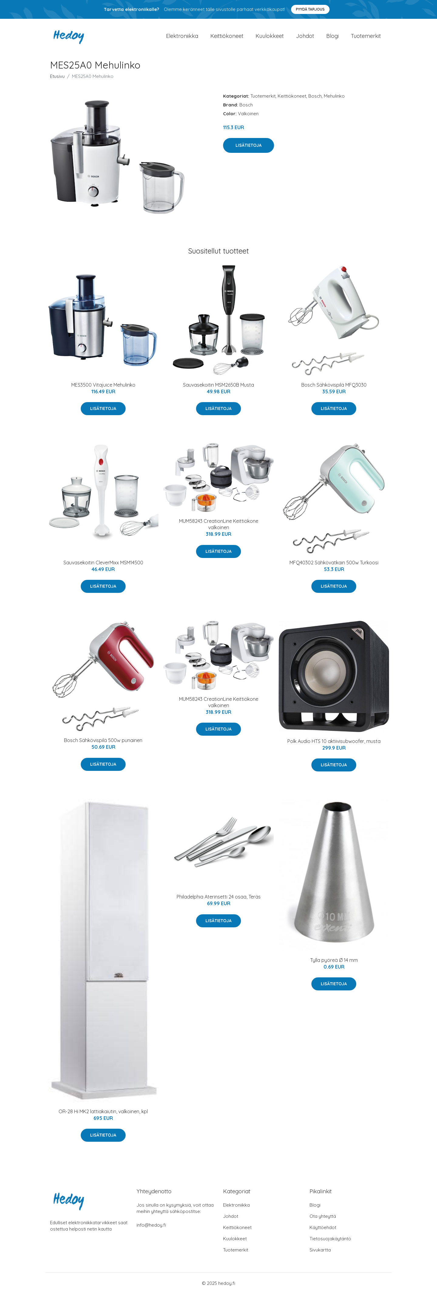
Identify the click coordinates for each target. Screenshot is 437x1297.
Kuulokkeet (270, 37)
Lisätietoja (248, 148)
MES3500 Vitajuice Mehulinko (103, 388)
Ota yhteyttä (323, 1219)
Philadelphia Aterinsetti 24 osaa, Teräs (219, 900)
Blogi (332, 37)
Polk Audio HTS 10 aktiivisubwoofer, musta (334, 744)
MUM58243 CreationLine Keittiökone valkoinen (218, 527)
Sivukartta (320, 1253)
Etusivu (57, 79)
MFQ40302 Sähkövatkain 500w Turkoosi (334, 566)
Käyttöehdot (323, 1231)
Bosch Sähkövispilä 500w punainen (103, 744)
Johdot (305, 37)
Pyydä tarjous (310, 9)
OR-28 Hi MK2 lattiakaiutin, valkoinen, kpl (103, 1114)
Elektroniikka (182, 37)
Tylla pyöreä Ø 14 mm (334, 963)
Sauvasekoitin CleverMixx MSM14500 (103, 566)
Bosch (315, 99)
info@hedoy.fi (151, 1228)
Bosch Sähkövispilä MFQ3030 (334, 388)
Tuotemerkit (366, 37)
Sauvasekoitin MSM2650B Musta (218, 388)
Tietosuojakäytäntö (330, 1242)
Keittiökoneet (226, 37)
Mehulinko (334, 99)
